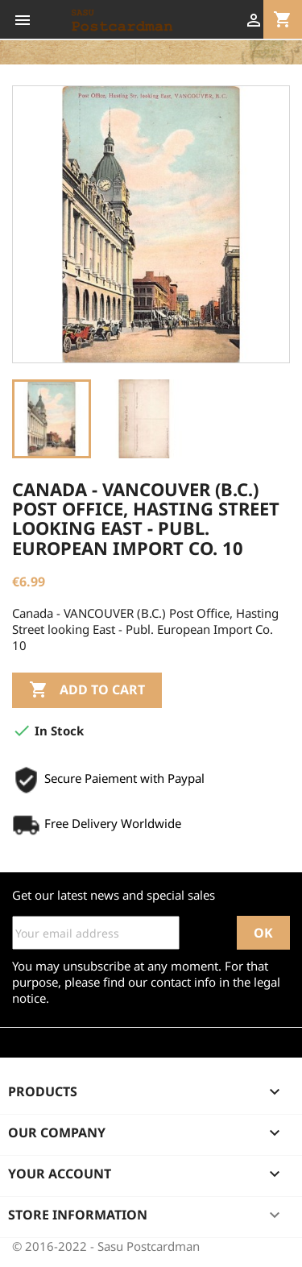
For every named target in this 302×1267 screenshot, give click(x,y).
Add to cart (87, 690)
